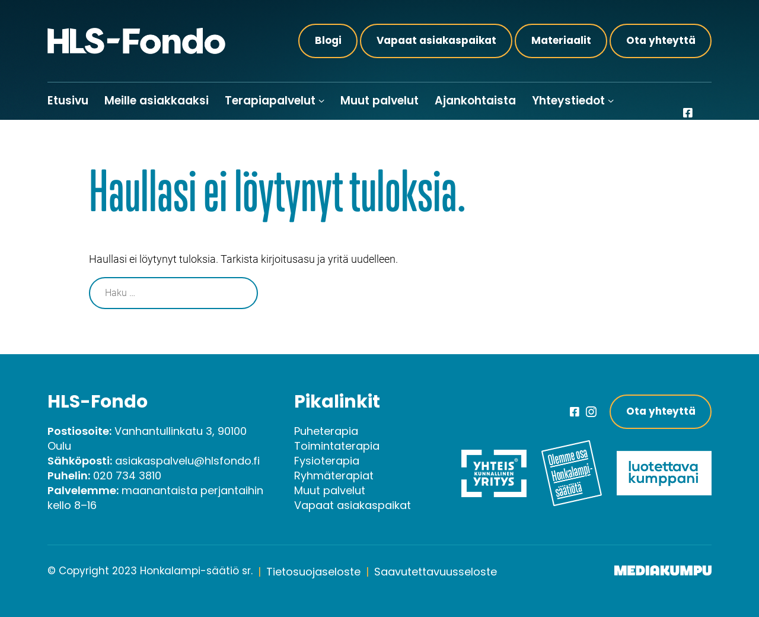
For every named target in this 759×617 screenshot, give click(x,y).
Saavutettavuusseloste (435, 571)
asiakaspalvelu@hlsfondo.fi (187, 460)
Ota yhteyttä (661, 40)
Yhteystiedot (568, 101)
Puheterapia (326, 431)
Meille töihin (80, 138)
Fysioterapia (326, 460)
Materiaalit (561, 40)
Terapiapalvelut (270, 101)
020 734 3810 (127, 475)
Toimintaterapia (337, 445)
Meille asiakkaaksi (156, 101)
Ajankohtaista (475, 101)
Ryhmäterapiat (334, 475)
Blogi (328, 40)
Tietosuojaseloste (313, 571)
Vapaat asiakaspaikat (436, 40)
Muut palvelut (379, 101)
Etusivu (67, 101)
